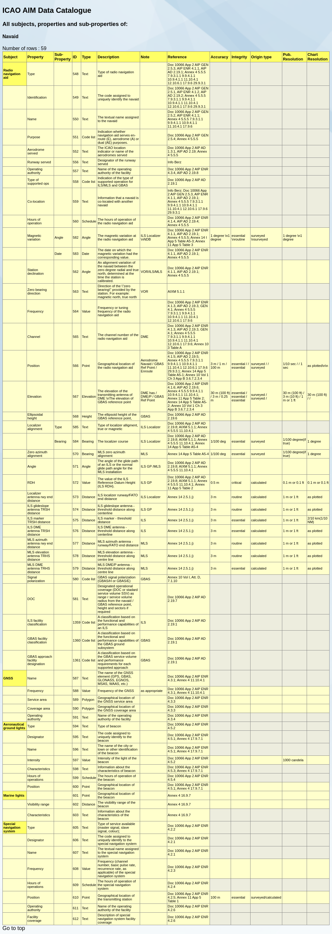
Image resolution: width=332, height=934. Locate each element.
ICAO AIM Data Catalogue (46, 10)
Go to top (13, 928)
